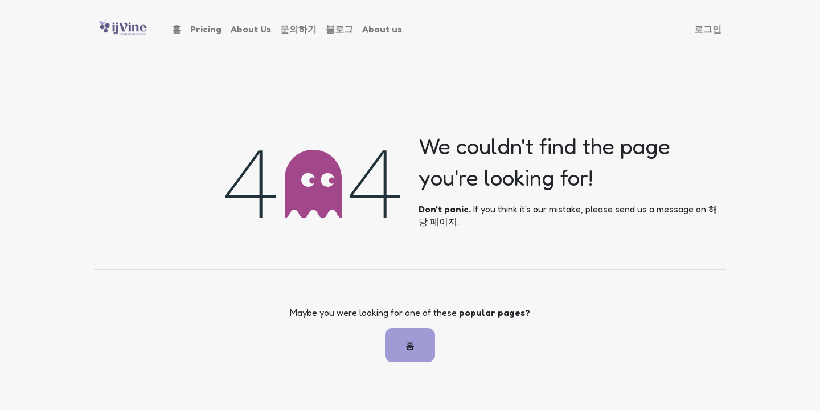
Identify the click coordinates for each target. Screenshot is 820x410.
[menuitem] (176, 29)
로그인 (707, 29)
